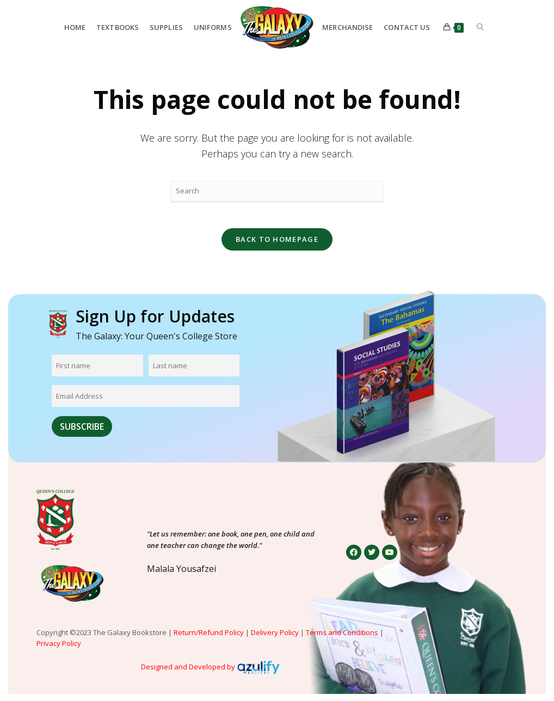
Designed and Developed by (188, 674)
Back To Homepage (277, 246)
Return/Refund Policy (209, 639)
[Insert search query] (277, 192)
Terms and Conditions (342, 639)
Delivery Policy (275, 639)
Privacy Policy (59, 651)
